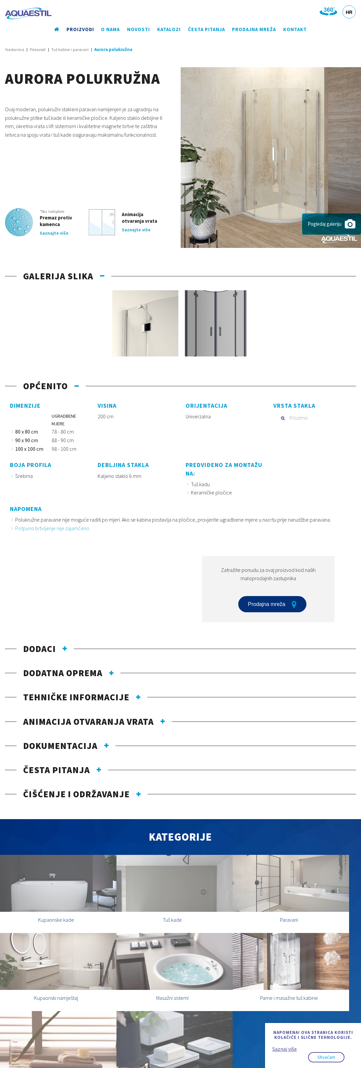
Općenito (45, 386)
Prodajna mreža (253, 29)
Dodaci (39, 649)
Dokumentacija (60, 745)
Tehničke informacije (76, 697)
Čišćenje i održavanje (76, 794)
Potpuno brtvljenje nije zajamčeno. (52, 528)
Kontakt (293, 29)
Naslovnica (14, 50)
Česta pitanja (206, 29)
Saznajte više (54, 233)
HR (349, 12)
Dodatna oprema (63, 673)
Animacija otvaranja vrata (88, 721)
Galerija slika (58, 276)
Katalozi (168, 29)
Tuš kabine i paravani (70, 50)
